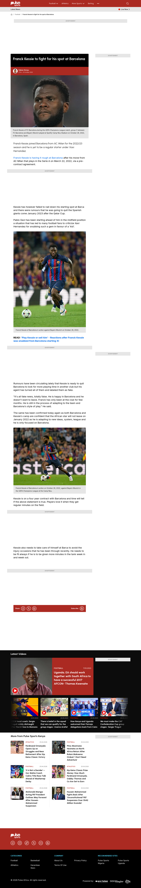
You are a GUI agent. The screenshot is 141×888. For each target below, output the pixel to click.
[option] (24, 714)
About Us (58, 860)
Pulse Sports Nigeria (103, 861)
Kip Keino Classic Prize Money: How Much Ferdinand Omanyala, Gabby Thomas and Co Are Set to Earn (77, 776)
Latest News (15, 9)
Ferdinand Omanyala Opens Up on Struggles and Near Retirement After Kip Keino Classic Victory (36, 751)
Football (53, 3)
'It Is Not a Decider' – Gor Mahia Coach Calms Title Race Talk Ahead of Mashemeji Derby (36, 776)
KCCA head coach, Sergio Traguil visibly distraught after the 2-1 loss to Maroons (24, 724)
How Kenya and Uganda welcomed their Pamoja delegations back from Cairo (83, 724)
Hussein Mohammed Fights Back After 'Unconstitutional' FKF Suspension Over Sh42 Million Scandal (77, 797)
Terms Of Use (60, 865)
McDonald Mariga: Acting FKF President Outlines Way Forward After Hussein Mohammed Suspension (36, 799)
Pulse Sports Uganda (123, 861)
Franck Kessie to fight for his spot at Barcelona (38, 14)
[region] (70, 714)
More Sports (78, 3)
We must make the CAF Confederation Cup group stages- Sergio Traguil (112, 724)
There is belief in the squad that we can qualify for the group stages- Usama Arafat (54, 724)
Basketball (35, 860)
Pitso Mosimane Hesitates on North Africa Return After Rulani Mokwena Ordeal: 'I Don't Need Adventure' (76, 753)
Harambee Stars (35, 866)
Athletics (65, 3)
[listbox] (70, 714)
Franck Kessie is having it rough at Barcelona (38, 157)
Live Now (125, 9)
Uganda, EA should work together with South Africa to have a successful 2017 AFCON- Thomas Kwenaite (72, 678)
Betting (91, 3)
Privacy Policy (80, 860)
